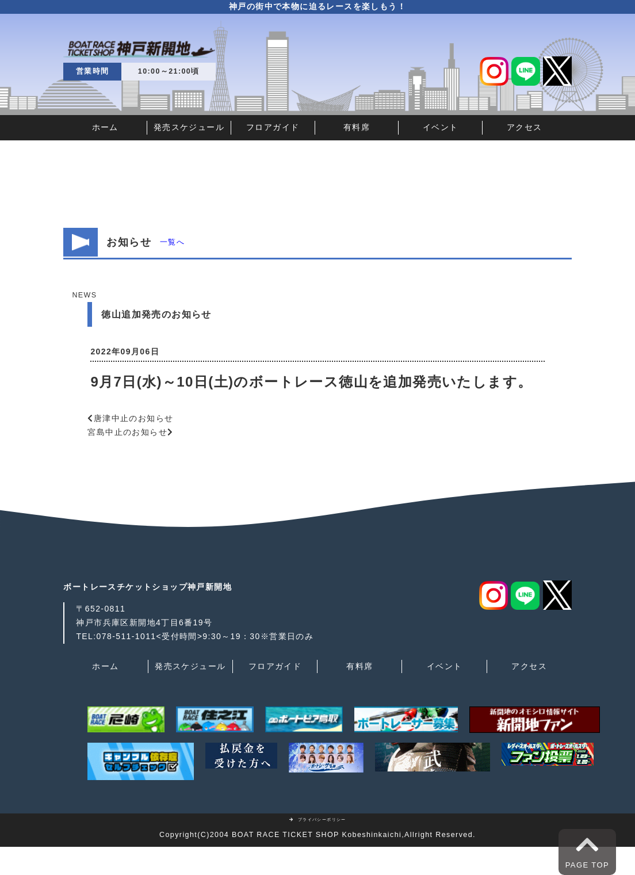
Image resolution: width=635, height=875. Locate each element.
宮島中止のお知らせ (127, 432)
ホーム (105, 127)
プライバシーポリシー (317, 819)
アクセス (524, 127)
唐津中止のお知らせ (134, 418)
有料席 (356, 127)
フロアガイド (272, 127)
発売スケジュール (189, 127)
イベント (440, 127)
